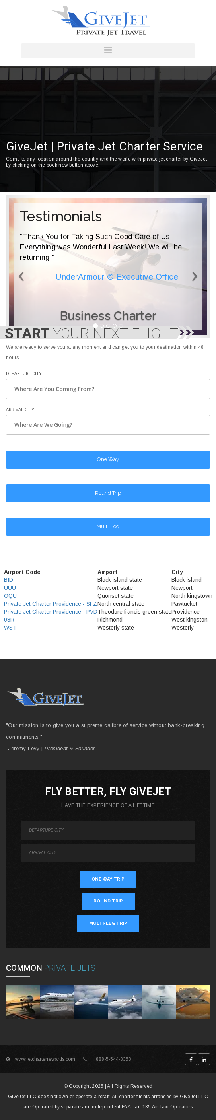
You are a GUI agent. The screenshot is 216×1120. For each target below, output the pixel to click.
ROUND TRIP (108, 901)
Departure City (24, 373)
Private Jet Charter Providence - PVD (50, 612)
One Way (108, 459)
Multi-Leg (108, 526)
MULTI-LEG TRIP (108, 923)
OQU (10, 596)
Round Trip (108, 493)
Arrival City (20, 409)
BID (8, 580)
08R (9, 619)
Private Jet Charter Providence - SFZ (50, 604)
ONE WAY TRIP (108, 879)
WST (10, 627)
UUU (10, 588)
